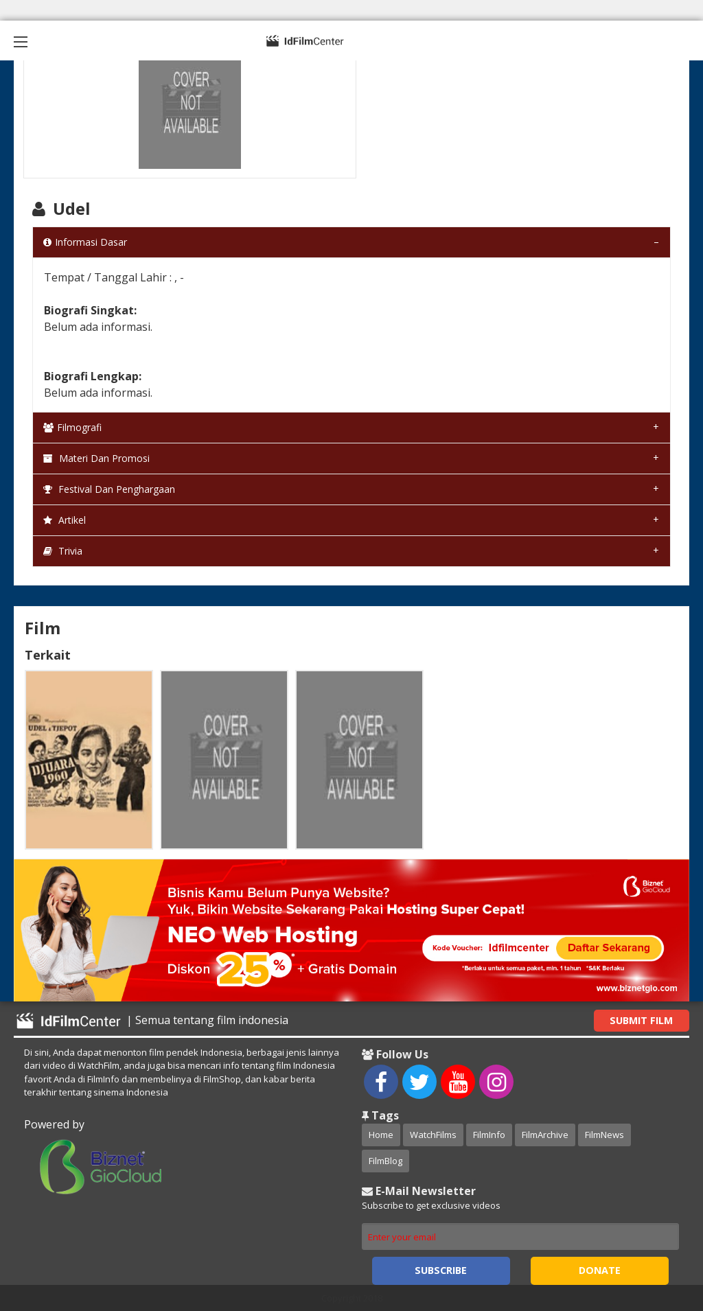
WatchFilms (433, 1134)
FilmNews (604, 1134)
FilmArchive (545, 1134)
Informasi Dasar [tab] (85, 241)
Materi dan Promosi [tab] (96, 458)
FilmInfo (489, 1134)
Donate (600, 1270)
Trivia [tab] (62, 550)
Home (381, 1134)
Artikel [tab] (64, 519)
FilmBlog (385, 1161)
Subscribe (441, 1270)
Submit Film (641, 1020)
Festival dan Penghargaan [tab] (109, 489)
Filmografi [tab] (72, 427)
